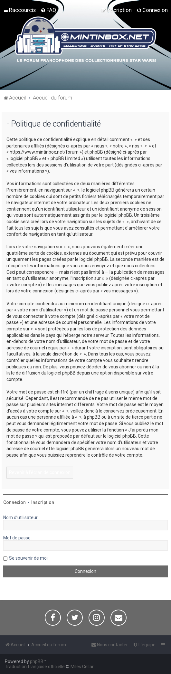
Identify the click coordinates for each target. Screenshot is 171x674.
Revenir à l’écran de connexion (40, 472)
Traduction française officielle (35, 666)
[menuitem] (48, 9)
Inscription (42, 502)
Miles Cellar (82, 666)
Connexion (14, 502)
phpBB (36, 661)
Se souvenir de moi (28, 558)
